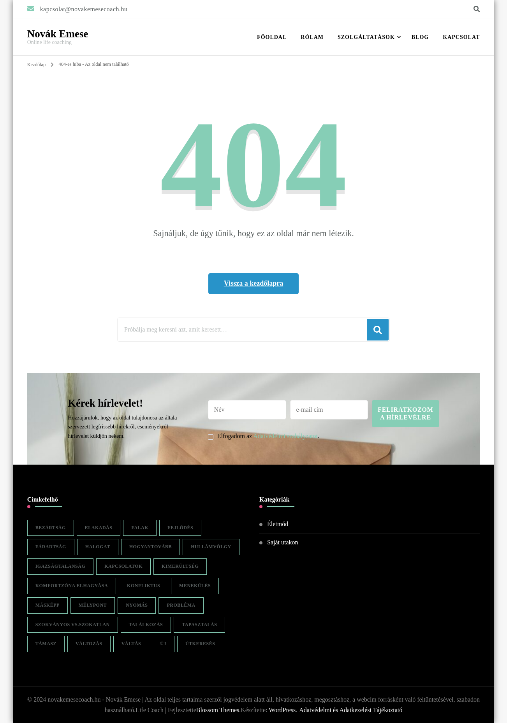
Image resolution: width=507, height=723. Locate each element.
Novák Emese (57, 34)
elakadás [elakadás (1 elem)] (99, 527)
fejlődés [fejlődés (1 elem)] (180, 527)
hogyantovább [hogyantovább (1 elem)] (150, 546)
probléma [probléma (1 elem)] (181, 605)
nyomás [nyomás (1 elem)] (137, 605)
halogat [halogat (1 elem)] (97, 546)
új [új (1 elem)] (163, 643)
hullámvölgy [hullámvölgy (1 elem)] (211, 546)
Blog (420, 37)
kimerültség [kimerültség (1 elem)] (180, 566)
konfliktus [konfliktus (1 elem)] (143, 585)
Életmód (277, 524)
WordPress (282, 710)
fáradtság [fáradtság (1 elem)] (50, 546)
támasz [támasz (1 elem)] (45, 643)
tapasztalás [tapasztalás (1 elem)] (199, 624)
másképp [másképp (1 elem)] (47, 605)
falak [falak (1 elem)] (139, 527)
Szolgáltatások (366, 37)
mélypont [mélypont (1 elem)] (93, 605)
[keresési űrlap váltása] (477, 9)
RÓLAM (312, 37)
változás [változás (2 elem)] (89, 643)
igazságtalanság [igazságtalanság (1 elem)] (60, 566)
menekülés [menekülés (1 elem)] (195, 585)
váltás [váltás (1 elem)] (131, 643)
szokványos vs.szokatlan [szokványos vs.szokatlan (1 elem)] (72, 624)
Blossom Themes (217, 710)
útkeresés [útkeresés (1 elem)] (200, 643)
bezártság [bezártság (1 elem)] (50, 527)
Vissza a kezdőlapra (253, 283)
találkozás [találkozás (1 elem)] (146, 624)
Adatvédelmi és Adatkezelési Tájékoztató (350, 710)
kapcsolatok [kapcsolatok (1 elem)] (123, 566)
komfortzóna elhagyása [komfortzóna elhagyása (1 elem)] (71, 585)
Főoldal (272, 37)
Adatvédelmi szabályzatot (285, 436)
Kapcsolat (461, 37)
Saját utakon (282, 542)
